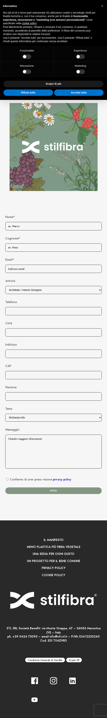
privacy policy (62, 479)
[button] (102, 6)
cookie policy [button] (29, 23)
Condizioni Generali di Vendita (45, 660)
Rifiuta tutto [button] (28, 92)
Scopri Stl (74, 660)
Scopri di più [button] (53, 83)
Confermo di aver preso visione (40, 479)
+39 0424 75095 (24, 636)
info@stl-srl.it (58, 636)
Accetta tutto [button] (79, 92)
